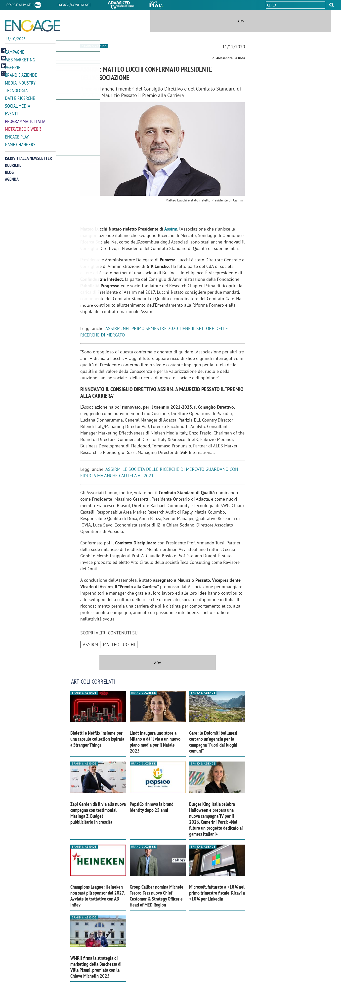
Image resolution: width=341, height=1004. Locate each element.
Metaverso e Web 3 (23, 126)
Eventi (11, 111)
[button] (331, 5)
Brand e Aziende (21, 74)
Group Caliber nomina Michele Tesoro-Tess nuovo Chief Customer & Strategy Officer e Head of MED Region (156, 896)
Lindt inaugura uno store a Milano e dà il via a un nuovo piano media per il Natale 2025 (155, 742)
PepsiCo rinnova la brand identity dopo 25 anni (151, 807)
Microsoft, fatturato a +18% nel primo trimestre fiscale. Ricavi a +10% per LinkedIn (217, 893)
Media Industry (20, 82)
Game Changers (20, 141)
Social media (17, 104)
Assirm (170, 229)
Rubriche (13, 162)
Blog (9, 169)
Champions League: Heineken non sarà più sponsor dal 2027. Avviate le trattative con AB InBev (97, 896)
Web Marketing (20, 59)
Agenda (12, 176)
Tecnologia (16, 89)
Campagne (14, 52)
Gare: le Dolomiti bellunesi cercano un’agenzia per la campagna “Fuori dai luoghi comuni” (213, 742)
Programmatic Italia (25, 119)
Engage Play (17, 134)
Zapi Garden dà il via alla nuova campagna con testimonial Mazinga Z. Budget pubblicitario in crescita (98, 813)
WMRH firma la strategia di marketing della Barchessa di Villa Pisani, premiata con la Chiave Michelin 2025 (96, 967)
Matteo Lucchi (119, 644)
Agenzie (12, 67)
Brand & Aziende (94, 46)
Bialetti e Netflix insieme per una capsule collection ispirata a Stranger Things (97, 739)
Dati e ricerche (20, 97)
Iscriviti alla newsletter (28, 155)
